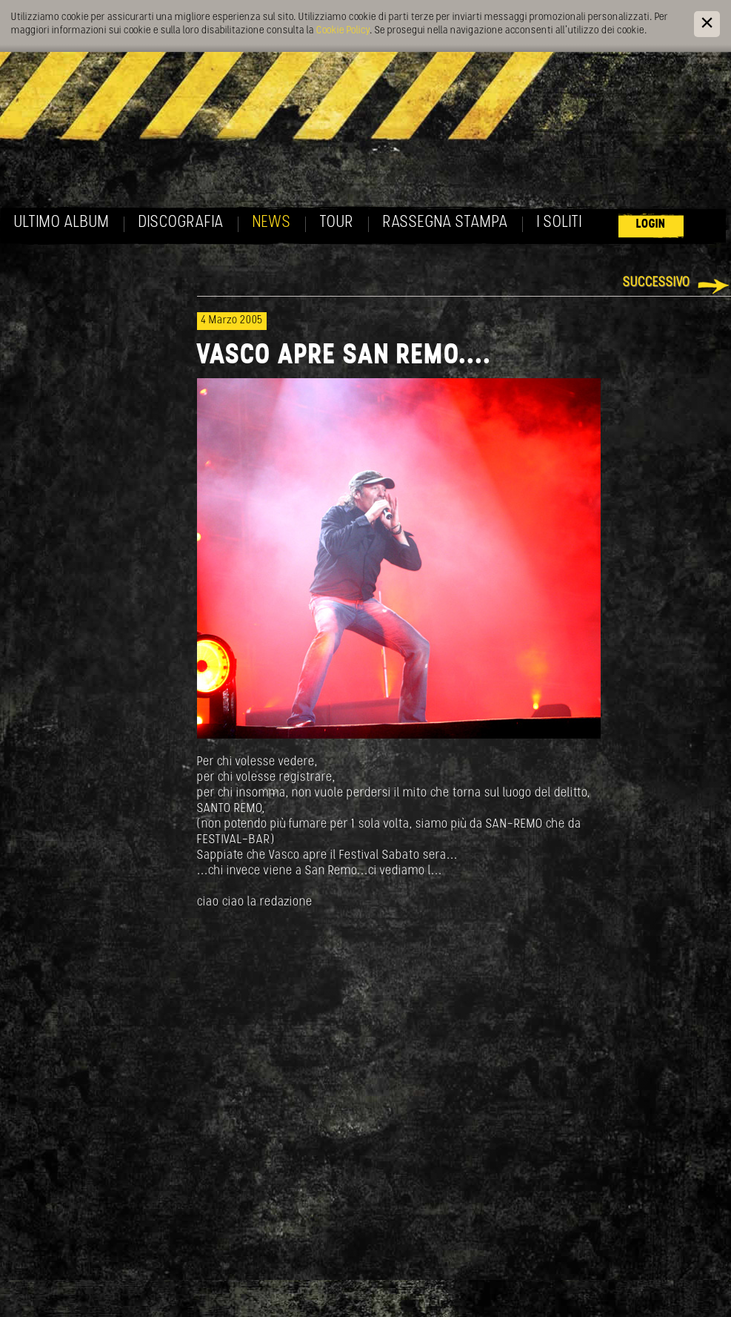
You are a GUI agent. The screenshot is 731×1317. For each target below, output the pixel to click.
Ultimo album (62, 222)
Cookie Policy (343, 30)
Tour (337, 222)
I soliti (559, 222)
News (272, 222)
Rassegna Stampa (445, 222)
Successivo (656, 283)
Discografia (181, 222)
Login (651, 224)
